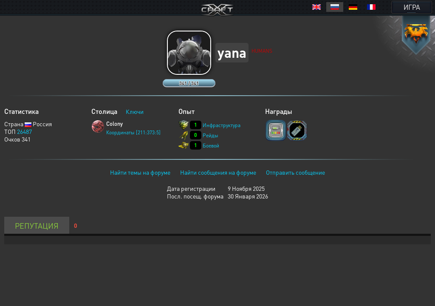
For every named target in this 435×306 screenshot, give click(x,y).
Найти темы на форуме (140, 172)
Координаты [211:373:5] (133, 132)
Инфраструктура (221, 125)
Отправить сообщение (295, 172)
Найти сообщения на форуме (218, 172)
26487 (24, 131)
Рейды (210, 135)
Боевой (211, 145)
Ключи (135, 111)
